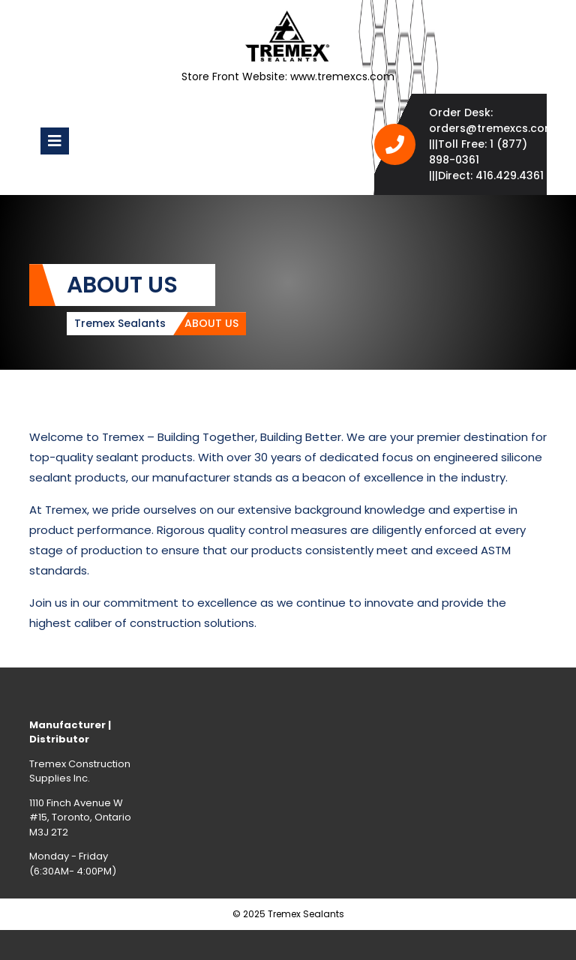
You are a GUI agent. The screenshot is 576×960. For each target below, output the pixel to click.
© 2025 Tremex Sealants (288, 914)
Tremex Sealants (120, 323)
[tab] (54, 141)
